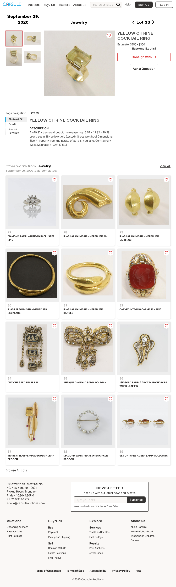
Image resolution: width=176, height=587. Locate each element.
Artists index (96, 553)
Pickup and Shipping (59, 537)
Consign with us (144, 57)
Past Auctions (96, 548)
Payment (53, 532)
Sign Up (143, 4)
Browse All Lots (16, 470)
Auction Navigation (14, 131)
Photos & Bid (16, 119)
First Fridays (54, 557)
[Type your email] (100, 499)
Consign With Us (57, 548)
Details (12, 124)
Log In (164, 4)
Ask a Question (144, 69)
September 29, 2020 (23, 19)
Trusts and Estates (99, 532)
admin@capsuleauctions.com (26, 503)
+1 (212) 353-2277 (18, 499)
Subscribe (136, 500)
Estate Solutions (57, 553)
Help (128, 4)
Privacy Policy (112, 506)
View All (165, 166)
